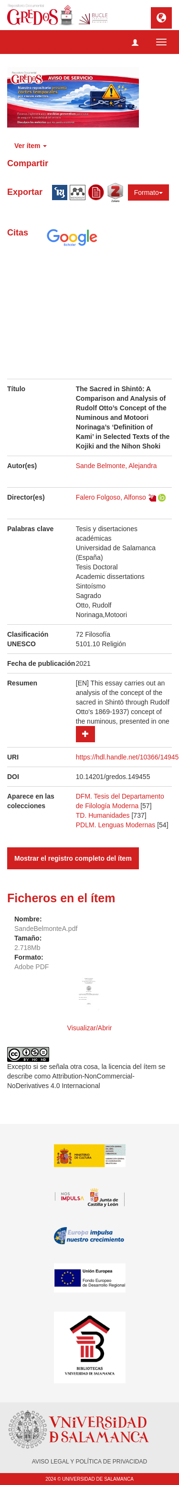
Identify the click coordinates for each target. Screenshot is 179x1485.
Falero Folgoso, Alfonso (111, 497)
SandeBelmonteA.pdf (45, 928)
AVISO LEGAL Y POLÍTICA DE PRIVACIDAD (89, 1461)
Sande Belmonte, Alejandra (116, 466)
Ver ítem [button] (30, 146)
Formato (148, 192)
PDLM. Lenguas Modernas (116, 825)
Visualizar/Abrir (89, 1028)
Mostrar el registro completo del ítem (73, 858)
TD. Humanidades (103, 815)
